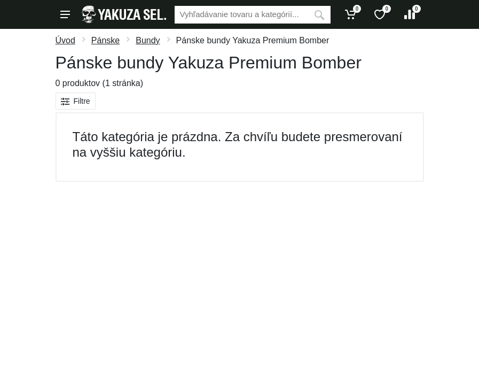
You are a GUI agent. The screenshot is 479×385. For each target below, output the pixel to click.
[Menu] (65, 14)
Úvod (65, 40)
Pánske (105, 40)
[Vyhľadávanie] (241, 15)
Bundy (148, 40)
